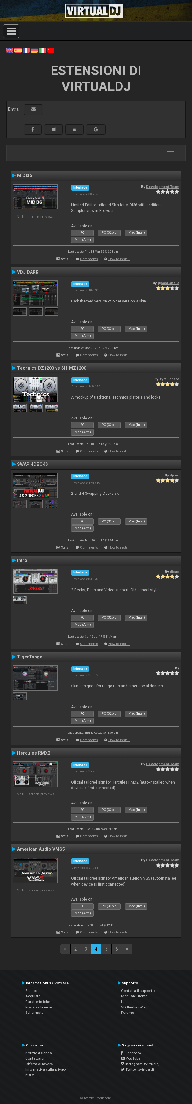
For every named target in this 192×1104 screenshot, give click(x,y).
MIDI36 (24, 175)
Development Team (162, 187)
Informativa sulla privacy (46, 1069)
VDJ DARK (27, 271)
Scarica (31, 991)
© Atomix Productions (96, 1098)
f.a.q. (125, 1001)
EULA (30, 1075)
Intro (22, 560)
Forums (127, 1012)
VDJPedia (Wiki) (134, 1007)
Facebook (131, 1053)
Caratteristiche (37, 1001)
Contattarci (34, 1058)
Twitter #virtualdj (137, 1069)
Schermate (34, 1012)
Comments (89, 259)
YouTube (130, 1058)
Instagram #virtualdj (140, 1064)
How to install (119, 259)
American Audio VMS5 (41, 849)
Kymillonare (169, 379)
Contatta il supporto (138, 991)
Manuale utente (134, 996)
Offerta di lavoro (39, 1064)
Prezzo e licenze (38, 1007)
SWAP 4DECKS (32, 464)
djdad (174, 475)
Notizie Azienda (38, 1053)
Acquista (33, 996)
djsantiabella (168, 283)
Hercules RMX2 (33, 753)
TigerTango (29, 656)
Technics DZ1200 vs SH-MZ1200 (51, 368)
